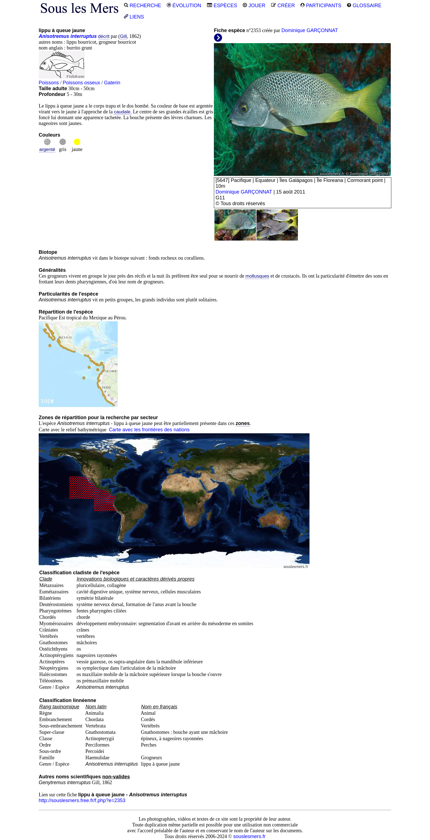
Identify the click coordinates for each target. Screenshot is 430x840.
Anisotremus (54, 36)
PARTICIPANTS (320, 5)
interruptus (83, 36)
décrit (104, 36)
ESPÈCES (222, 5)
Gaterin (112, 82)
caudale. (123, 111)
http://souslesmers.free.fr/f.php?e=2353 (82, 800)
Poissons (49, 82)
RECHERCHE (142, 5)
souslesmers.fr (249, 836)
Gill (123, 36)
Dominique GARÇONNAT (309, 30)
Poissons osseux (81, 82)
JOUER (254, 5)
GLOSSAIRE (364, 5)
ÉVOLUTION (184, 5)
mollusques (257, 276)
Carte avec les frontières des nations (149, 429)
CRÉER (283, 5)
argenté (47, 149)
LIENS (134, 17)
